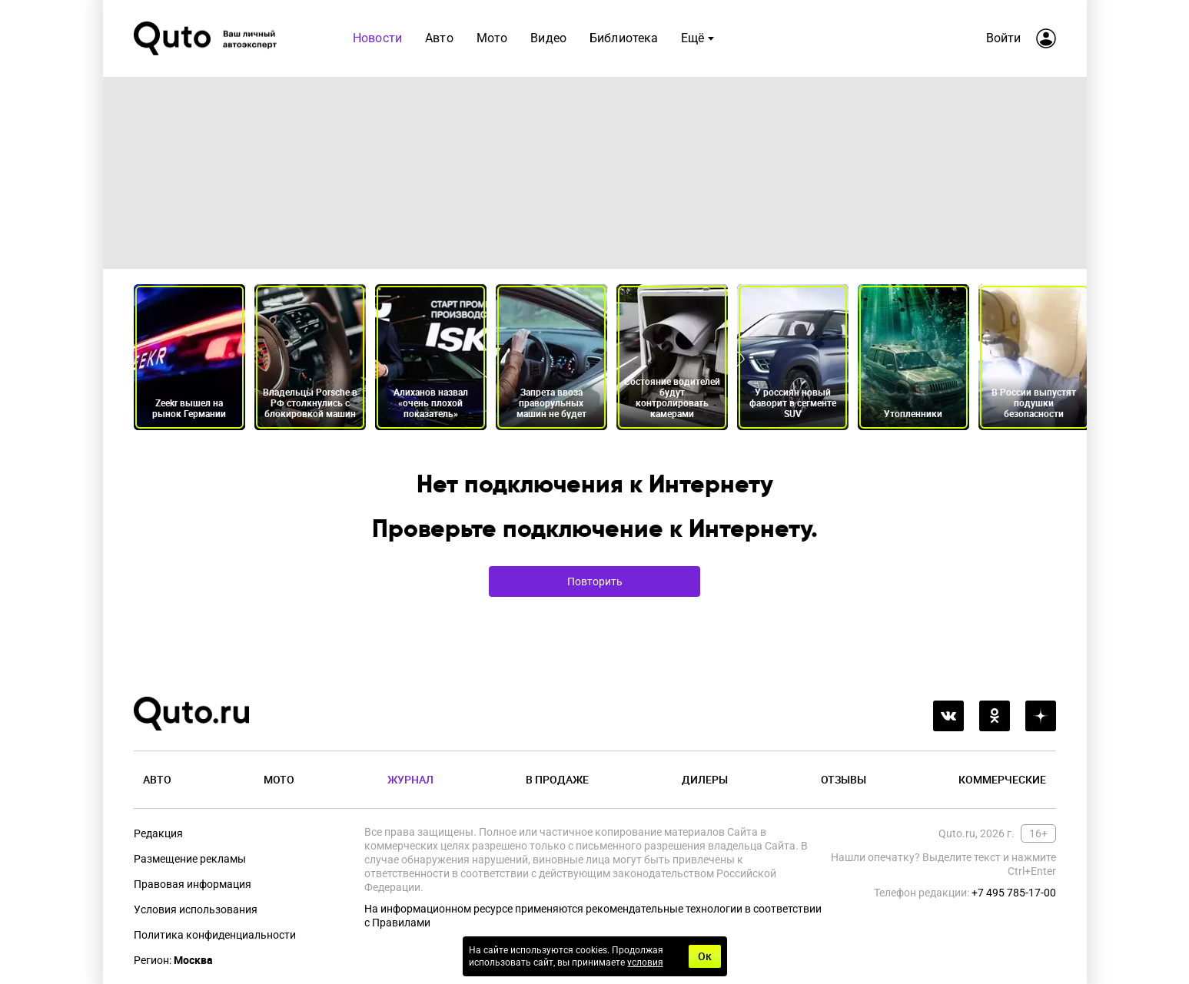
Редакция (158, 833)
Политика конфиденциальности (215, 935)
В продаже (557, 779)
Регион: (173, 960)
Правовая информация (192, 884)
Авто (439, 38)
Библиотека (624, 38)
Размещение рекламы (190, 859)
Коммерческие (1002, 779)
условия (645, 962)
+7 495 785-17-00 (1013, 892)
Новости (377, 38)
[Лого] (207, 38)
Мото (491, 38)
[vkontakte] (948, 716)
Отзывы (843, 779)
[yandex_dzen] (1040, 716)
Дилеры (705, 779)
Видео (548, 38)
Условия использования (195, 909)
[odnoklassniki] (994, 716)
